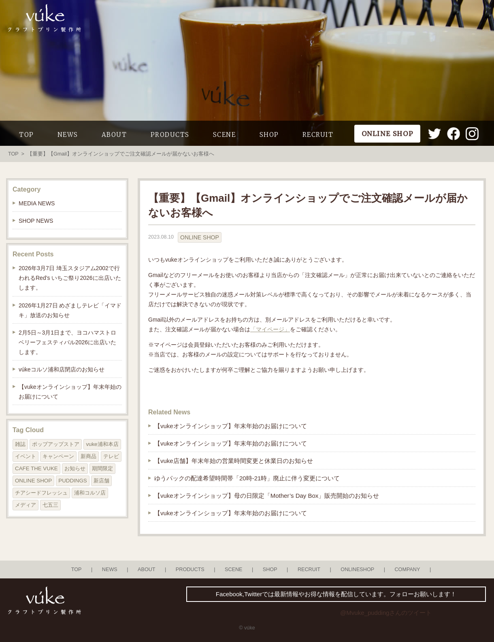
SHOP (269, 135)
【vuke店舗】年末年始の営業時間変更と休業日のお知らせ (233, 460)
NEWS (67, 135)
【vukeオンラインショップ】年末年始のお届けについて (230, 425)
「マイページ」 (270, 329)
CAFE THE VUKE (36, 468)
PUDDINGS (72, 481)
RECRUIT (318, 135)
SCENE (224, 135)
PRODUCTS (170, 135)
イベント (25, 456)
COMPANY (407, 569)
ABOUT (114, 135)
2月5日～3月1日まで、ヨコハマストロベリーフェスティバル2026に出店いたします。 (67, 342)
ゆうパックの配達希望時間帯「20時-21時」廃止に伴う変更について (247, 478)
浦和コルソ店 (90, 493)
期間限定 (102, 468)
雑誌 (20, 444)
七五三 (50, 505)
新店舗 (101, 481)
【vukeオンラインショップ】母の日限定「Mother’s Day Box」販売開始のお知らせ (266, 495)
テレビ (111, 456)
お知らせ (74, 468)
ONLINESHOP (357, 569)
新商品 (88, 456)
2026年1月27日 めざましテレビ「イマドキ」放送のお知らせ (70, 310)
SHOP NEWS (36, 221)
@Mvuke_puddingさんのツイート (386, 612)
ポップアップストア (55, 444)
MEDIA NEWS (37, 203)
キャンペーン (58, 456)
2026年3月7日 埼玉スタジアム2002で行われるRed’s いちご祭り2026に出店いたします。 (70, 278)
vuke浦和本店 (102, 444)
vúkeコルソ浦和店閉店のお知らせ (61, 369)
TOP (26, 135)
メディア (25, 505)
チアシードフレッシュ (41, 493)
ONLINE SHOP (199, 237)
